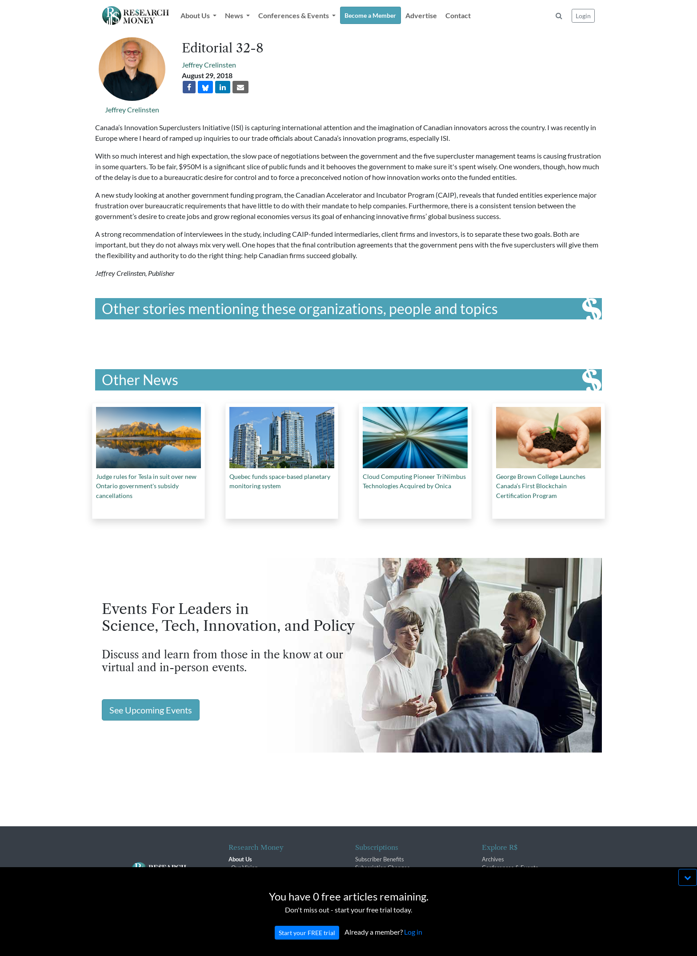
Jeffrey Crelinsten (132, 109)
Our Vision (244, 867)
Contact (458, 15)
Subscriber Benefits (379, 859)
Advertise (421, 15)
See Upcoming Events (150, 710)
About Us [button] (195, 15)
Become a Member (370, 15)
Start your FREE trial (307, 941)
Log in (413, 940)
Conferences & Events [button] (294, 15)
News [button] (234, 15)
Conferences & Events (510, 867)
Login (583, 16)
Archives (493, 859)
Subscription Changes (382, 867)
